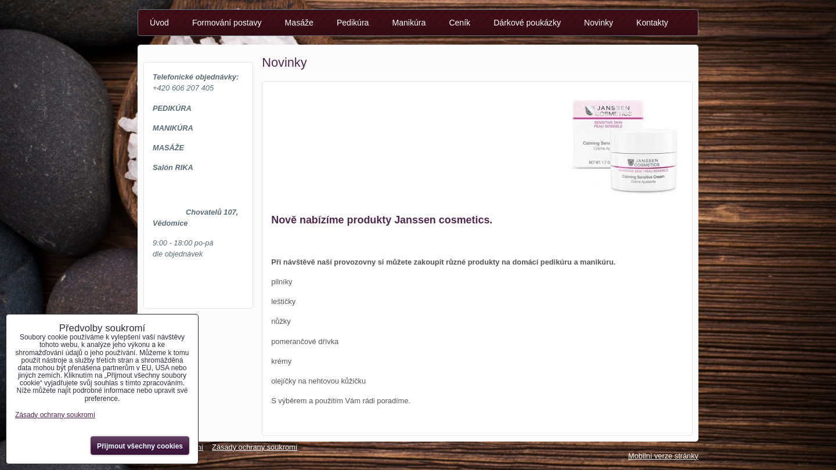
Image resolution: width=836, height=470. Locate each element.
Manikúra (409, 22)
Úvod (159, 22)
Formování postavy (227, 22)
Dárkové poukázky (527, 22)
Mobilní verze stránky (663, 455)
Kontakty (652, 22)
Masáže (299, 22)
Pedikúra (353, 22)
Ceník (459, 22)
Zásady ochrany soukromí (254, 447)
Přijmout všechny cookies (140, 446)
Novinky (598, 22)
